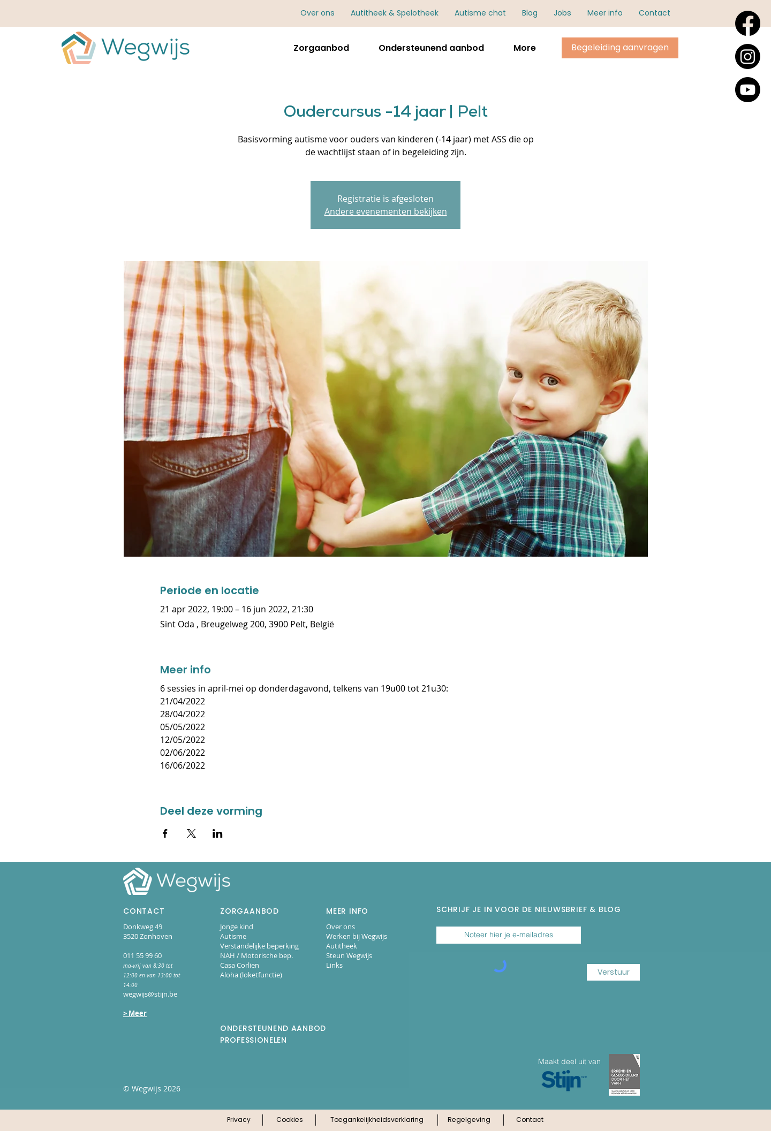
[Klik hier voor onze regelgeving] (469, 1120)
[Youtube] (747, 89)
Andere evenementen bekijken (385, 211)
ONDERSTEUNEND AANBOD (273, 1028)
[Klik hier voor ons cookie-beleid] (289, 1120)
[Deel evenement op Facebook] (165, 833)
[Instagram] (747, 56)
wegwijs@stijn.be (150, 994)
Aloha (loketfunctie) (251, 975)
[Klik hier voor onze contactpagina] (529, 1120)
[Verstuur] (613, 972)
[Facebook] (747, 23)
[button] (605, 13)
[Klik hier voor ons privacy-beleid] (238, 1120)
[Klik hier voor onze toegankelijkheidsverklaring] (377, 1120)
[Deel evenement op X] (191, 833)
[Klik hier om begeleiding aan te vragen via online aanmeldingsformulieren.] (620, 47)
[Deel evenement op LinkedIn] (218, 833)
